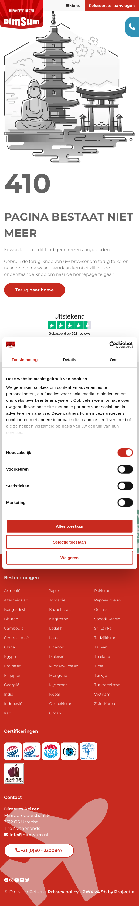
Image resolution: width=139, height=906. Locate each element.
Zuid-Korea (104, 703)
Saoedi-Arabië (107, 618)
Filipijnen (12, 675)
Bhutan (11, 618)
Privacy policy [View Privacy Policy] (63, 891)
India (8, 694)
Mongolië (58, 675)
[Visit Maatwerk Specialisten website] (14, 771)
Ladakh (56, 628)
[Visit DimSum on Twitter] (27, 880)
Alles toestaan (69, 526)
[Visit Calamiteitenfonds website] (70, 749)
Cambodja (13, 628)
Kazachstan (60, 609)
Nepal (54, 694)
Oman (55, 713)
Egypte (10, 656)
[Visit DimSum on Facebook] (6, 880)
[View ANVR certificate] (51, 749)
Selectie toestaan (69, 542)
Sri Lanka (102, 628)
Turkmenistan (107, 684)
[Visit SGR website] (13, 749)
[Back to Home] (21, 14)
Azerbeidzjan (16, 600)
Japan (54, 590)
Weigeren (69, 557)
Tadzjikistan (105, 637)
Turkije (100, 675)
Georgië (11, 684)
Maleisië (56, 656)
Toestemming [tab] (25, 359)
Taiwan (100, 647)
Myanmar (58, 684)
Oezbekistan (60, 703)
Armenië (12, 590)
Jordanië (57, 600)
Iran (7, 713)
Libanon (56, 647)
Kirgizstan (58, 618)
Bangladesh (15, 609)
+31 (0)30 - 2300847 (39, 850)
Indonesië (13, 703)
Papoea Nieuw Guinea (107, 605)
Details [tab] (69, 359)
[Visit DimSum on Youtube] (17, 880)
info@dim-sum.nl (26, 834)
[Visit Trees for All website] (88, 749)
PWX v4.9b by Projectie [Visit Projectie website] (108, 891)
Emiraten (12, 666)
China (9, 647)
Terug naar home (34, 289)
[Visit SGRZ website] (32, 749)
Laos (53, 637)
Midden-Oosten (63, 666)
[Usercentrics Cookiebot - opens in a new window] (109, 344)
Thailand (102, 656)
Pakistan (102, 590)
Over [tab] (114, 359)
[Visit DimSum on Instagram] (11, 880)
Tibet (99, 666)
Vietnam (102, 694)
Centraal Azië (16, 637)
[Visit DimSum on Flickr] (22, 880)
